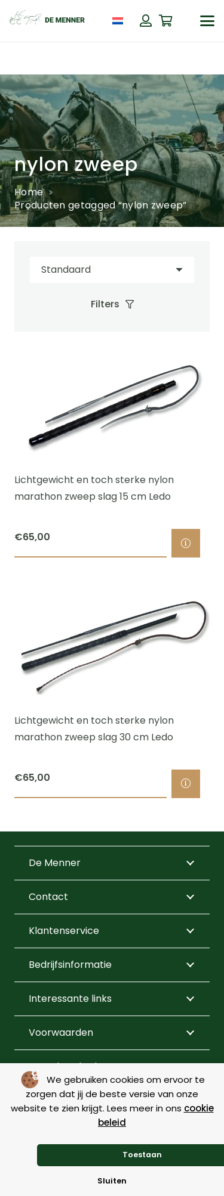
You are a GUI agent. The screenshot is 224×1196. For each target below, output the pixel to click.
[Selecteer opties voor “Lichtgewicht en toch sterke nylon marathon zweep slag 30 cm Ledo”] (185, 784)
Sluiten (112, 1181)
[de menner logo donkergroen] (47, 21)
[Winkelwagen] (166, 21)
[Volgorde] (112, 270)
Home (28, 192)
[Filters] (112, 304)
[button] (207, 21)
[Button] (146, 20)
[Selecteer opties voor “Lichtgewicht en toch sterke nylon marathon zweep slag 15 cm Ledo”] (185, 544)
